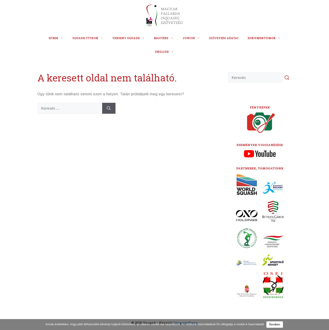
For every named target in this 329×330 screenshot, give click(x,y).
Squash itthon (90, 38)
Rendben (274, 324)
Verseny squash (130, 38)
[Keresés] (108, 108)
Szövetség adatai (223, 38)
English (166, 51)
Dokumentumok (266, 38)
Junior (193, 38)
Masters (166, 38)
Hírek (58, 38)
